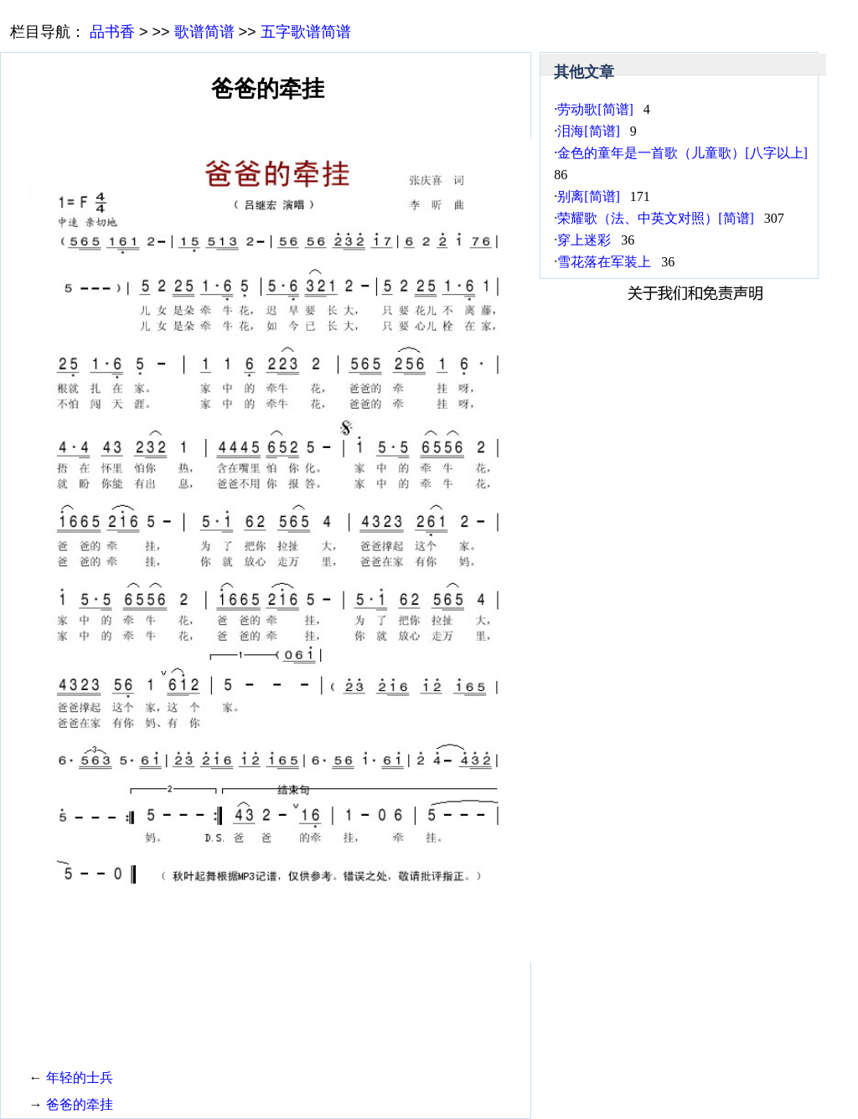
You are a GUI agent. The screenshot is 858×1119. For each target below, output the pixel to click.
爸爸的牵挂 (79, 1104)
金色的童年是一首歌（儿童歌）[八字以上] (682, 153)
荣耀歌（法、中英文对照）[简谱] (655, 218)
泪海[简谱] (588, 131)
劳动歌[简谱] (595, 109)
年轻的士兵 (79, 1077)
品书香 (112, 31)
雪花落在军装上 (604, 262)
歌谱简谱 (204, 31)
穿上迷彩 (584, 240)
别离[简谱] (588, 196)
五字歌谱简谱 (306, 31)
